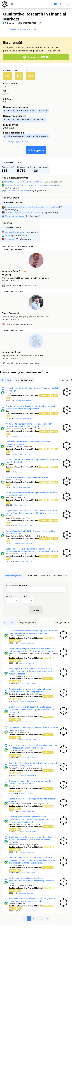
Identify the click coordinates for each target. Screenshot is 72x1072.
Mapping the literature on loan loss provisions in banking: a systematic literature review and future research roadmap (31, 671)
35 (42, 918)
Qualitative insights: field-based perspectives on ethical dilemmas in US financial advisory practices (33, 632)
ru (55, 4)
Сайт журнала (36, 150)
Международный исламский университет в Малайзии (32, 207)
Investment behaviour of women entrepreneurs (27, 477)
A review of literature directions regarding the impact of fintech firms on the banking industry (30, 407)
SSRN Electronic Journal (16, 191)
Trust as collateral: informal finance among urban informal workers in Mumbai (31, 782)
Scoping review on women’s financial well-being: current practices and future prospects (30, 690)
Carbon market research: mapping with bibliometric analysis (32, 800)
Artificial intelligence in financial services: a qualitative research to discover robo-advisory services (30, 425)
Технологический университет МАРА (23, 212)
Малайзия (10, 239)
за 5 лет (19, 202)
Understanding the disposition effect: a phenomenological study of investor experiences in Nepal (31, 881)
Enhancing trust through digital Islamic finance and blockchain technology (33, 389)
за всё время (7, 162)
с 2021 (18, 162)
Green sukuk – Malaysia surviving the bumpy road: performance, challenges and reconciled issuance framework (32, 550)
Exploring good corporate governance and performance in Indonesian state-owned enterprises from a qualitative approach (32, 819)
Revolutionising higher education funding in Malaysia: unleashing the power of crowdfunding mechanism (33, 649)
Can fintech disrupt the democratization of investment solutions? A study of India (33, 764)
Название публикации (16, 586)
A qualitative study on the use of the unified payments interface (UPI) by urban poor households (33, 746)
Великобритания (13, 232)
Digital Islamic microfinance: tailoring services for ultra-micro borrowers (33, 728)
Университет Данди (15, 216)
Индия (8, 235)
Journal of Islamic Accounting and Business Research (30, 185)
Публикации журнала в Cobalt (22, 29)
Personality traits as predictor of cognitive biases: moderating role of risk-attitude (33, 460)
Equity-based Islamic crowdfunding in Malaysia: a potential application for (32, 493)
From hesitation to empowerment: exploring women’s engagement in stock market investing (32, 899)
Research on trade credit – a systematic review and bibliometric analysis (28, 443)
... (37, 918)
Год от (9, 597)
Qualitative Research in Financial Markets (24, 182)
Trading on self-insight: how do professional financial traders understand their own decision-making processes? (32, 840)
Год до (25, 597)
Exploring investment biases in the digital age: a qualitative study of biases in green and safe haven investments (31, 709)
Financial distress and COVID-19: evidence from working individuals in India (30, 532)
